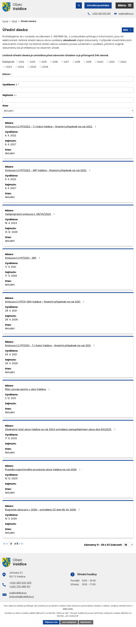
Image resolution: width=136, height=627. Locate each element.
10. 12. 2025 (11, 478)
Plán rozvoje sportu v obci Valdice (28, 389)
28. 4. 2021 (11, 310)
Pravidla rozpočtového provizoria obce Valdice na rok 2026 (43, 469)
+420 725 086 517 (19, 586)
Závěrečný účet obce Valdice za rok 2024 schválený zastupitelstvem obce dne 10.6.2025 (60, 429)
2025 (33, 67)
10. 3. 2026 (11, 518)
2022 (123, 61)
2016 (55, 61)
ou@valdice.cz (126, 13)
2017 (66, 61)
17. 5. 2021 (10, 267)
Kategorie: (8, 61)
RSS (127, 30)
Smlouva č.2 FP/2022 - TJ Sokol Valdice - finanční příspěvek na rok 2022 (51, 126)
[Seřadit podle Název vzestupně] (11, 73)
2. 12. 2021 (10, 398)
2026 (45, 67)
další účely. (68, 608)
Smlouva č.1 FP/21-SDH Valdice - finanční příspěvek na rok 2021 (45, 301)
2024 (21, 67)
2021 (111, 61)
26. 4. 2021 (11, 354)
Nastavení (86, 622)
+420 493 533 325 (101, 13)
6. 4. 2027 (10, 144)
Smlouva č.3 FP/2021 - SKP (23, 258)
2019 (88, 61)
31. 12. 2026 (11, 232)
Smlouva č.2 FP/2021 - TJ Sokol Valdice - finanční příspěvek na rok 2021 (50, 345)
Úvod (5, 21)
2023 (9, 67)
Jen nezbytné (69, 622)
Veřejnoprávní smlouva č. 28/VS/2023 (30, 214)
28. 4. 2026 (11, 319)
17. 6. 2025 (11, 438)
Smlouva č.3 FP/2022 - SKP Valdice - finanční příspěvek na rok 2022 (48, 170)
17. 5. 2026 (11, 275)
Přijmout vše (51, 622)
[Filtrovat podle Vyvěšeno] (68, 89)
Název (6, 74)
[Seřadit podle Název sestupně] (11, 74)
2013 (21, 61)
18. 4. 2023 (11, 223)
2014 (32, 61)
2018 (77, 61)
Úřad (14, 21)
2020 (100, 61)
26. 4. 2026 (11, 363)
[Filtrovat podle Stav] (68, 110)
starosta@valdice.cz (21, 596)
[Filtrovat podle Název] (68, 79)
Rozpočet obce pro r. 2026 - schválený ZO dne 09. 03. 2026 (43, 509)
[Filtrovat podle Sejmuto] (68, 100)
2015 (44, 61)
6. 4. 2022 (10, 135)
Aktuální (10, 153)
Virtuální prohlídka (98, 5)
